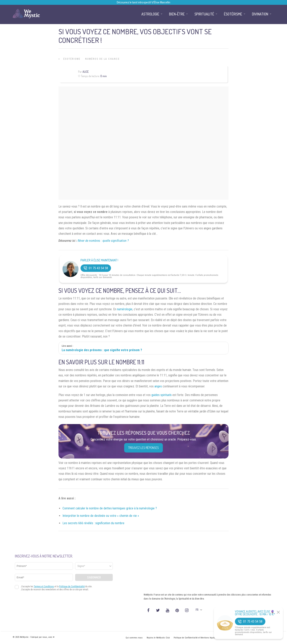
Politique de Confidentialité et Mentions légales (195, 637)
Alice (86, 71)
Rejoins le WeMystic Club (158, 637)
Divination (260, 14)
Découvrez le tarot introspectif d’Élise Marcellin (143, 2)
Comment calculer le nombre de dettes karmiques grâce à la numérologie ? (109, 508)
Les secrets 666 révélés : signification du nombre (93, 523)
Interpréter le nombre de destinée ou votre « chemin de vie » (100, 516)
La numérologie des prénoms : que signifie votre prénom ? (102, 350)
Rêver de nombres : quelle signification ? (103, 241)
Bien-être (177, 14)
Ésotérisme (71, 58)
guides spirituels (161, 395)
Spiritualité (204, 14)
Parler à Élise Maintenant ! (99, 260)
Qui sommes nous (134, 637)
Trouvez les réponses (143, 448)
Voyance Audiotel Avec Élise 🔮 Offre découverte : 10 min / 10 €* (255, 613)
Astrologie (150, 14)
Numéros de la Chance (102, 58)
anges (158, 386)
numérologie (124, 309)
